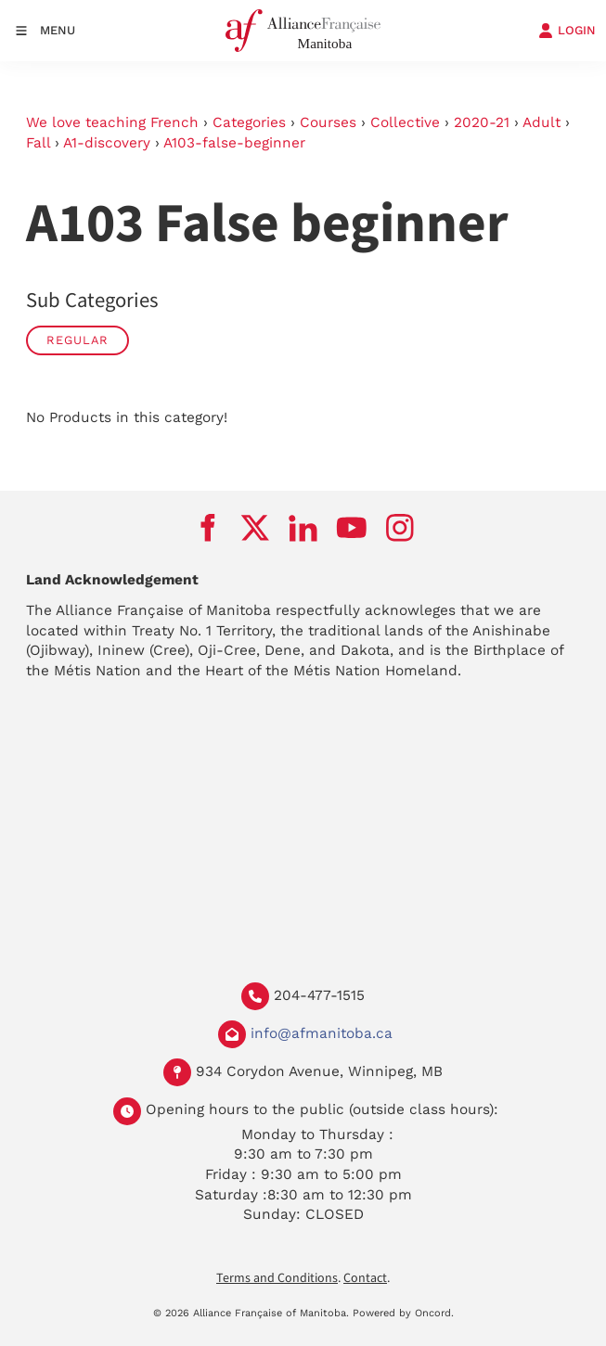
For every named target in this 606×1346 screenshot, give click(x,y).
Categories (249, 122)
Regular (77, 340)
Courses (328, 122)
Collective (405, 122)
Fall (38, 143)
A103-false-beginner (234, 143)
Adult (541, 122)
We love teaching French (112, 122)
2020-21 (481, 122)
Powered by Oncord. (403, 1313)
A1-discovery (106, 143)
